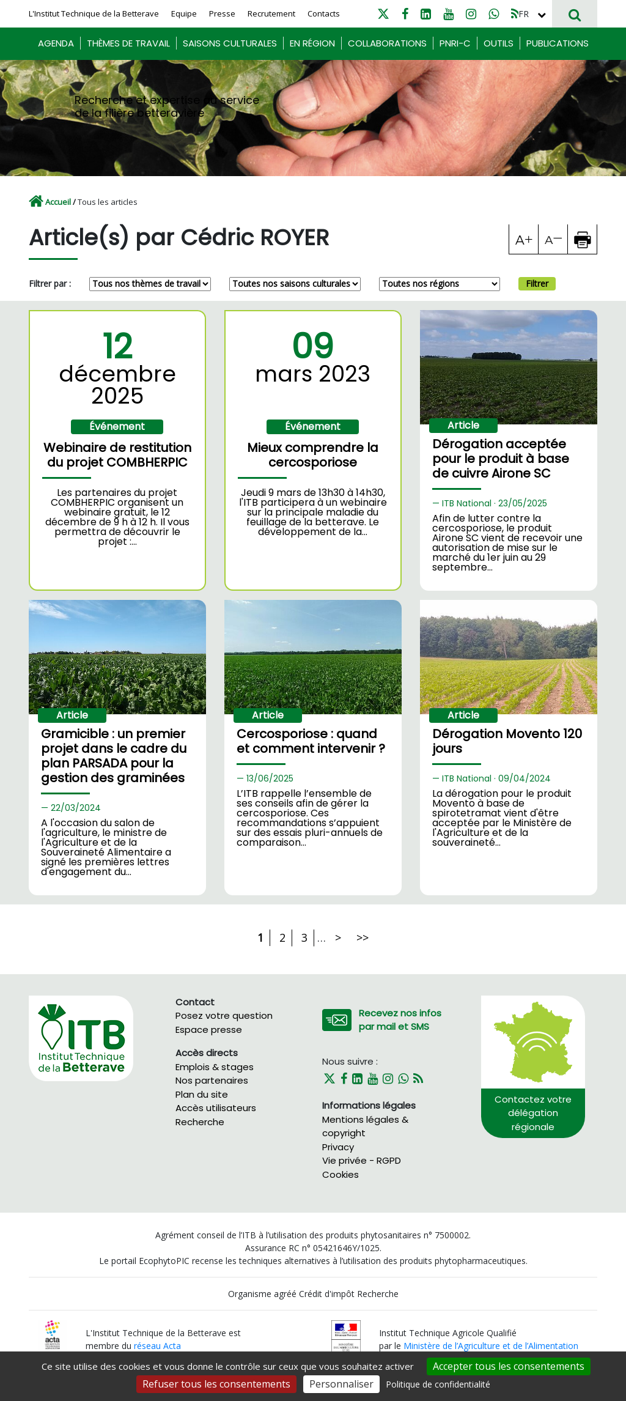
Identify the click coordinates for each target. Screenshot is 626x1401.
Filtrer (537, 283)
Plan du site (201, 1094)
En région (312, 43)
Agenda (56, 43)
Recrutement (271, 13)
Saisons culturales (230, 43)
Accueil (58, 201)
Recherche (199, 1121)
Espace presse (208, 1029)
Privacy (338, 1146)
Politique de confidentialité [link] (438, 1384)
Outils (499, 43)
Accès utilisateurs (215, 1107)
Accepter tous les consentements (508, 1366)
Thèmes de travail (128, 43)
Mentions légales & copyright (365, 1126)
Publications (557, 43)
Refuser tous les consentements (216, 1384)
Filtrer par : (50, 283)
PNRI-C (455, 43)
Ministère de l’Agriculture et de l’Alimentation (490, 1345)
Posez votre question (224, 1015)
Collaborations (387, 43)
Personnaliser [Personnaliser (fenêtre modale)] (341, 1384)
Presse (222, 13)
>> (362, 937)
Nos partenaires (211, 1080)
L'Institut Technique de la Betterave (94, 13)
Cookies (340, 1174)
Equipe (184, 13)
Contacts (323, 13)
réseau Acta (157, 1345)
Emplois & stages (214, 1066)
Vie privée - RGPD (361, 1160)
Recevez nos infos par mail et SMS (400, 1020)
